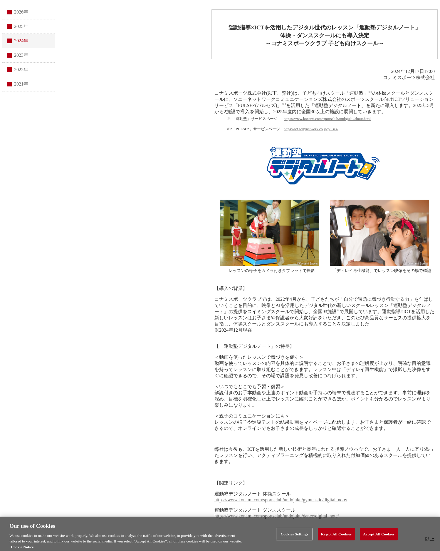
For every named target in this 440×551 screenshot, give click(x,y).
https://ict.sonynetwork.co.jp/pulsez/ (311, 129)
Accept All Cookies (378, 536)
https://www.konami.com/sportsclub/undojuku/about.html (327, 119)
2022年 (21, 69)
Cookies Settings (294, 536)
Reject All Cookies (336, 536)
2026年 (21, 11)
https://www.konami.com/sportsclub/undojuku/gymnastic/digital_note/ (280, 499)
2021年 (21, 83)
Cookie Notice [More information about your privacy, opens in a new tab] (22, 548)
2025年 (21, 26)
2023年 (21, 55)
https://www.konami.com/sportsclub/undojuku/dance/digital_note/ (276, 515)
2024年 (21, 40)
